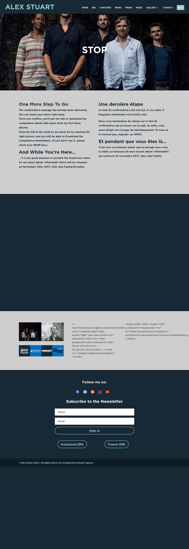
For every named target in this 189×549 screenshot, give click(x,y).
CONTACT (168, 8)
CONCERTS (105, 8)
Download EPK (72, 444)
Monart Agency (85, 463)
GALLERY (151, 8)
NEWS (118, 8)
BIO (94, 8)
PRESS (128, 8)
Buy (180, 8)
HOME (85, 8)
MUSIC (139, 8)
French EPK (116, 444)
